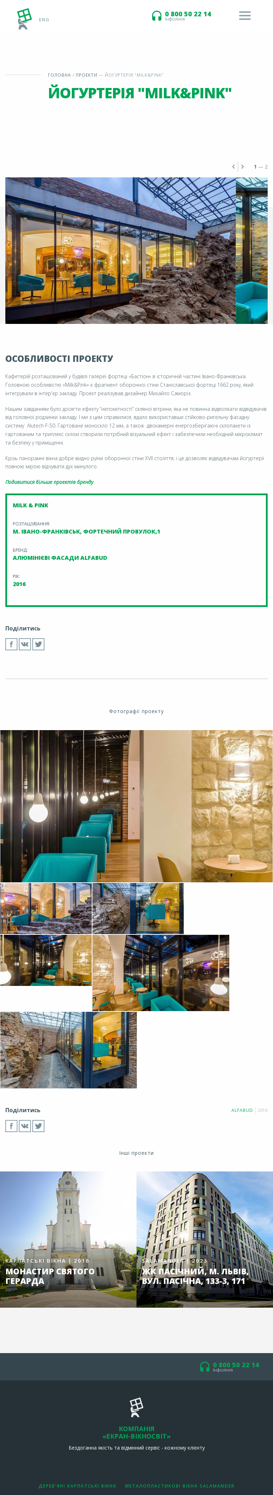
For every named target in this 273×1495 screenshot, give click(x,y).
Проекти (87, 75)
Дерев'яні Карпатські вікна (78, 1408)
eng (44, 19)
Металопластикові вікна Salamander (180, 1408)
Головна (59, 75)
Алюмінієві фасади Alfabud (137, 1421)
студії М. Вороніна (249, 1473)
